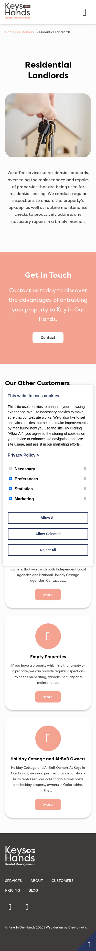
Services (13, 880)
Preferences (23, 479)
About (36, 880)
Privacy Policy (23, 455)
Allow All (48, 518)
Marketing (21, 499)
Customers (25, 32)
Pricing (12, 890)
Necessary (22, 469)
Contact (48, 337)
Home (10, 32)
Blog (33, 890)
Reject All (48, 550)
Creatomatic (77, 927)
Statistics (21, 489)
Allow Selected (48, 534)
